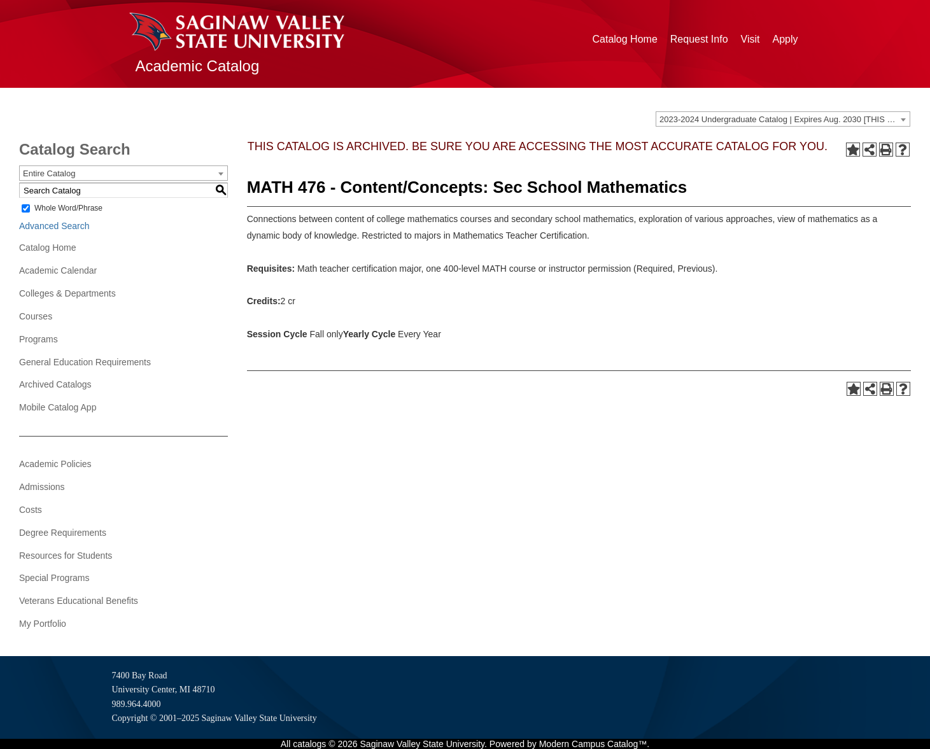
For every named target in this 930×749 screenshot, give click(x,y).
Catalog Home (625, 39)
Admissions (42, 487)
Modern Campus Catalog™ (593, 744)
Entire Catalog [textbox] (49, 173)
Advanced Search (54, 226)
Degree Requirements (62, 533)
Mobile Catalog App (57, 407)
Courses (35, 316)
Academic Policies (55, 464)
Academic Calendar (58, 270)
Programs (38, 339)
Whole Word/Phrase (68, 208)
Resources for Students (65, 555)
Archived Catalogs (55, 384)
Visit (750, 39)
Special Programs (54, 578)
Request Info (699, 39)
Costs (30, 510)
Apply (785, 39)
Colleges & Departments (67, 293)
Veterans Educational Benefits (78, 601)
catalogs (309, 744)
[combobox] (783, 119)
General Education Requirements (85, 362)
